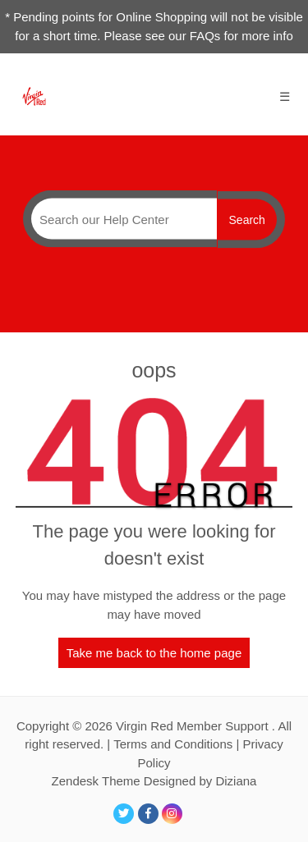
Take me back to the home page (154, 653)
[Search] (120, 219)
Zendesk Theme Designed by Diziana (154, 781)
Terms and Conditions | (177, 744)
